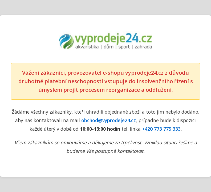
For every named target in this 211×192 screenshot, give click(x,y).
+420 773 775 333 (161, 129)
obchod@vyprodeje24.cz (108, 120)
